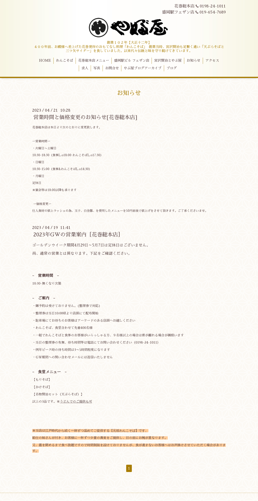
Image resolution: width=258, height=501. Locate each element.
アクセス (212, 60)
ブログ (171, 68)
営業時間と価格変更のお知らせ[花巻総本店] (85, 117)
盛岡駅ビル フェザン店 (131, 60)
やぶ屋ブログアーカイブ (142, 68)
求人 (84, 68)
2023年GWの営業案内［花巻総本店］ (78, 234)
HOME (45, 60)
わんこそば (64, 60)
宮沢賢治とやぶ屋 (168, 60)
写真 (96, 68)
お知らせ (193, 60)
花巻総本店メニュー (93, 60)
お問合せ (112, 68)
